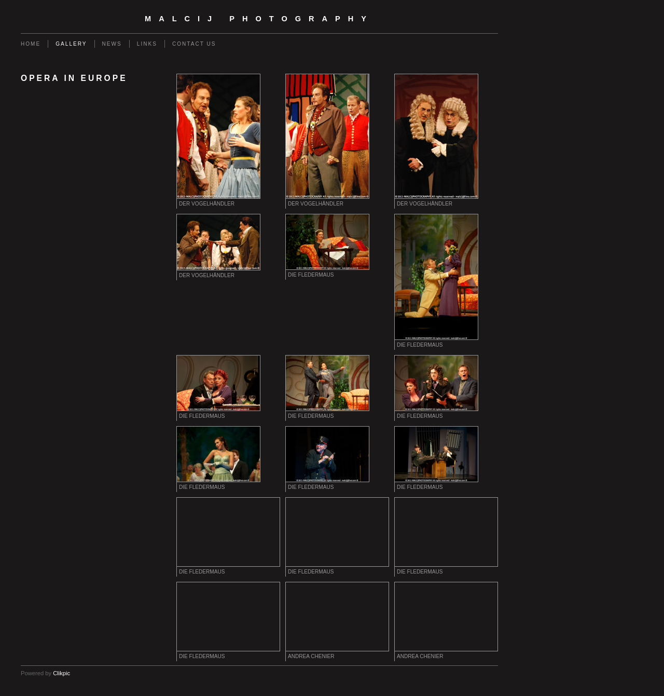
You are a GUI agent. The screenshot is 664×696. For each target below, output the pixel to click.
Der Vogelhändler (206, 204)
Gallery (71, 44)
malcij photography (259, 19)
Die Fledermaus (311, 275)
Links (147, 44)
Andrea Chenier (311, 656)
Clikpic (61, 673)
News (112, 44)
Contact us (194, 44)
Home (30, 44)
